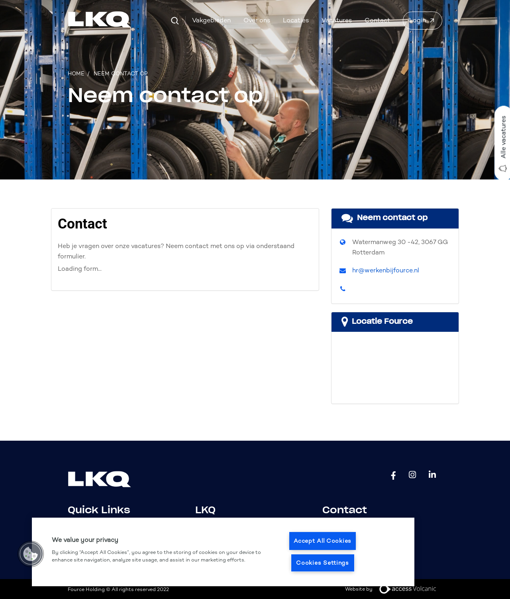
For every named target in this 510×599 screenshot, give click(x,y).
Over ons (256, 20)
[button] (30, 554)
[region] (223, 552)
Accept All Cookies (322, 540)
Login (417, 20)
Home (76, 73)
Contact (377, 20)
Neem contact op (121, 73)
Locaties (296, 20)
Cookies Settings (322, 562)
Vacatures (337, 20)
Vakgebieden (211, 20)
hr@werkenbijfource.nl (385, 270)
